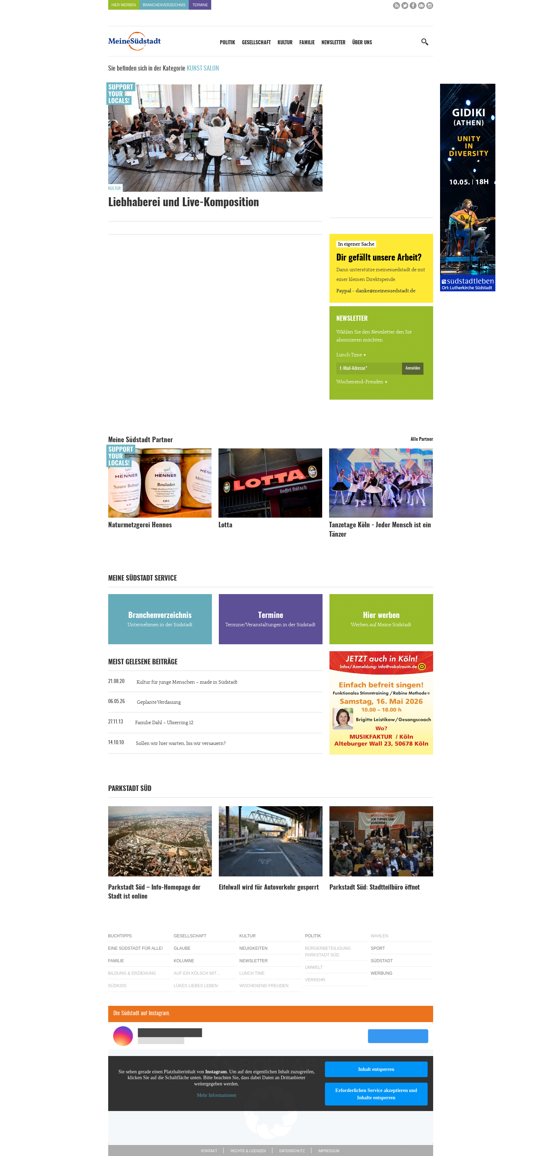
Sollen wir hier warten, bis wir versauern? (181, 743)
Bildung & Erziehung (132, 973)
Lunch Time (349, 355)
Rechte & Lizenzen (248, 1151)
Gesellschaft (256, 42)
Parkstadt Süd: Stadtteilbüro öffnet (374, 888)
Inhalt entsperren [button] (376, 1069)
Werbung (382, 973)
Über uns (362, 42)
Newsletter (333, 42)
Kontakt (209, 1151)
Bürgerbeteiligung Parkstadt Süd (328, 951)
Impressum (328, 1151)
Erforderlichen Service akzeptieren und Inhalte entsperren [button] (376, 1094)
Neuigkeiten (254, 948)
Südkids (117, 985)
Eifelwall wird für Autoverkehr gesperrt (269, 888)
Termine (200, 5)
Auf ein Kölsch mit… (197, 973)
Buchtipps (120, 936)
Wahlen (380, 936)
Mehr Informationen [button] (216, 1095)
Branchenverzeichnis (164, 5)
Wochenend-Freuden (359, 382)
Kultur (285, 42)
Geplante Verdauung (159, 702)
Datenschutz (292, 1151)
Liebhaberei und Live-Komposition (183, 202)
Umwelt (314, 967)
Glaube (182, 948)
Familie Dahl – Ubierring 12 (164, 723)
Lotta (225, 525)
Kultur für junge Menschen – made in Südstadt (187, 682)
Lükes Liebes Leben (196, 985)
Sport (378, 948)
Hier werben (124, 5)
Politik (227, 42)
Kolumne (184, 960)
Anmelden (412, 368)
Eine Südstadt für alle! (135, 948)
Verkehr (315, 979)
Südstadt (382, 960)
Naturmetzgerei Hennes (140, 525)
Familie (307, 42)
